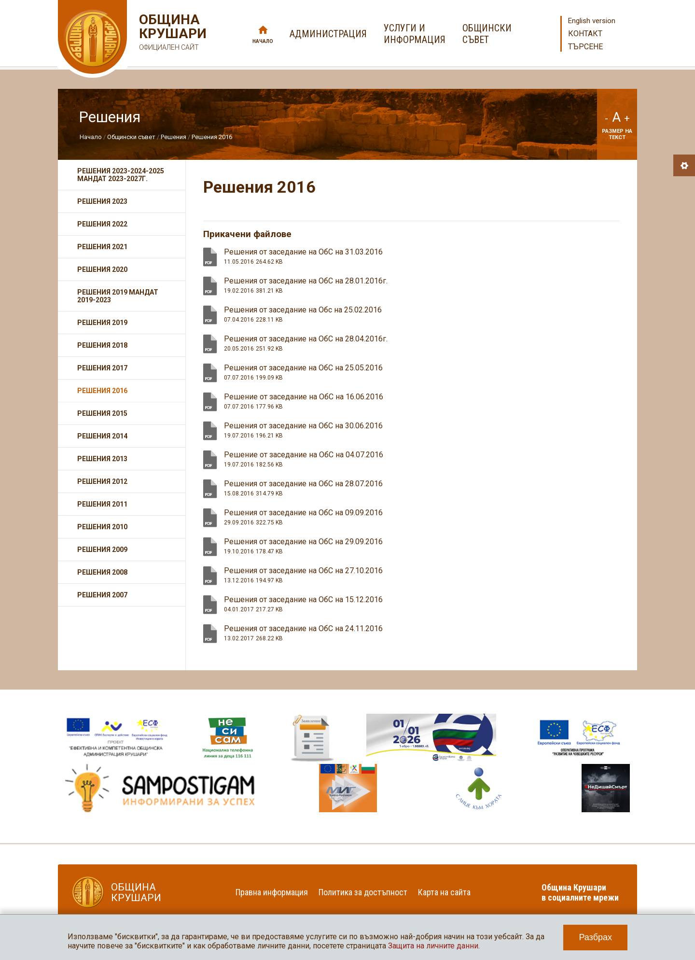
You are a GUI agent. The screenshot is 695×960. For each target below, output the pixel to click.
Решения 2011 (102, 504)
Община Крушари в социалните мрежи (580, 892)
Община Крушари (171, 34)
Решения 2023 (102, 201)
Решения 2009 (102, 549)
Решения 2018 (102, 345)
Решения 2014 (102, 436)
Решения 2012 (102, 481)
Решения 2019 (102, 322)
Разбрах (595, 937)
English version (591, 20)
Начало (262, 41)
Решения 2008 (102, 572)
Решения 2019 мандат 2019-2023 (117, 296)
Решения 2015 (102, 413)
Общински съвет (131, 137)
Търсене (585, 46)
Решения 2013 (102, 459)
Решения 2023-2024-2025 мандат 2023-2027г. (120, 175)
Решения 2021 (102, 247)
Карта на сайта (444, 892)
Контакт (585, 33)
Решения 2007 (102, 595)
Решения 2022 (102, 224)
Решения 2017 (102, 368)
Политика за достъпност (363, 892)
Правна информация (272, 892)
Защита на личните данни (433, 945)
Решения (173, 137)
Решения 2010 (102, 527)
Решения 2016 (212, 137)
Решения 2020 (102, 269)
